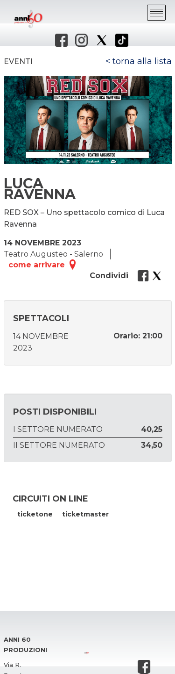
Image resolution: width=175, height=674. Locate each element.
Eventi (18, 61)
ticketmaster (85, 514)
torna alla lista (142, 61)
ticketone (35, 514)
